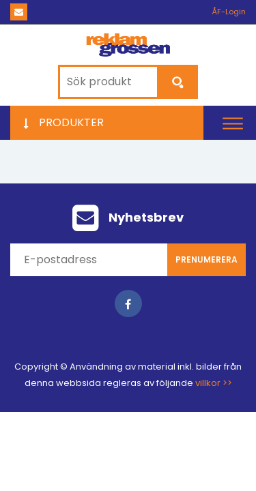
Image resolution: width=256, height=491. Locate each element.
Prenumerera (206, 259)
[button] (233, 123)
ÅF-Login (229, 11)
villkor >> (213, 382)
